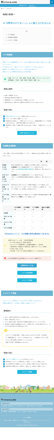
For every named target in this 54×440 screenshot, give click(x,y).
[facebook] (24, 417)
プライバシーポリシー (44, 420)
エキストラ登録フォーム (13, 359)
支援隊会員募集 (12, 37)
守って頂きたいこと (20, 405)
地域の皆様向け (6, 409)
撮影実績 (24, 420)
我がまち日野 (8, 420)
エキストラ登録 (12, 40)
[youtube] (28, 417)
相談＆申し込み (31, 405)
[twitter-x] (26, 417)
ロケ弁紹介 (39, 405)
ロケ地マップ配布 (31, 411)
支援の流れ (11, 405)
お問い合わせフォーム (12, 116)
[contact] (30, 417)
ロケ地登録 (11, 34)
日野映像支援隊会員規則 (25, 169)
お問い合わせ (27, 422)
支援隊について (16, 420)
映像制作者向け (6, 403)
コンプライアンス (32, 420)
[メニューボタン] (52, 2)
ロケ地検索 (4, 405)
